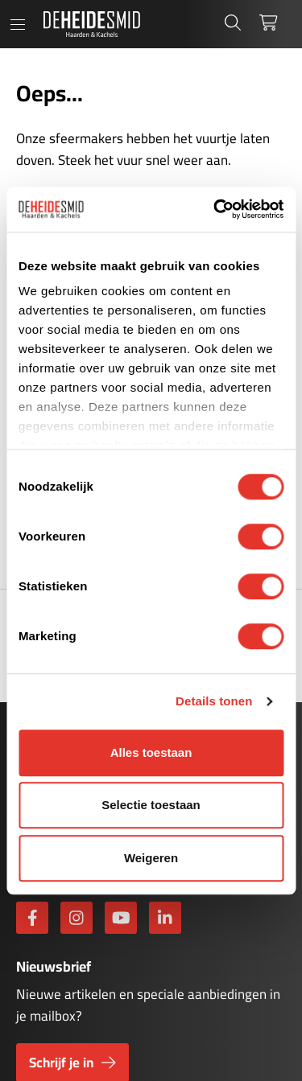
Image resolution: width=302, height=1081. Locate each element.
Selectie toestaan (151, 805)
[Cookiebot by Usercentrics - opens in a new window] (215, 209)
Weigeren (151, 858)
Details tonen (214, 701)
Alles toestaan (151, 752)
